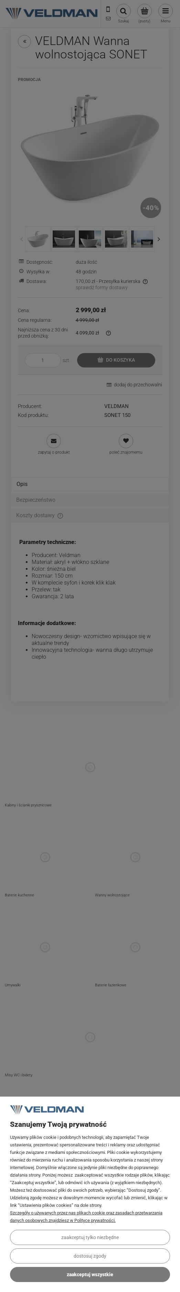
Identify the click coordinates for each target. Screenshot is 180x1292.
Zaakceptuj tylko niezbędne (90, 1237)
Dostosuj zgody (90, 1256)
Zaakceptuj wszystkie (90, 1274)
